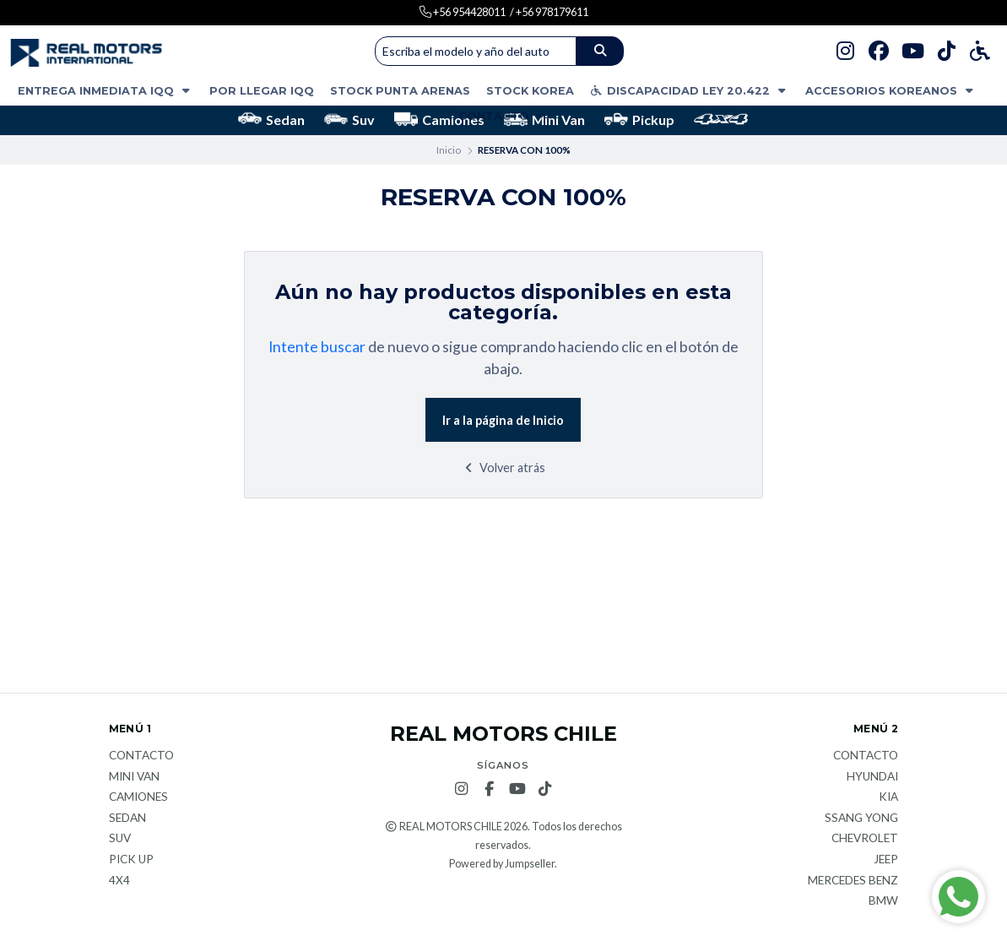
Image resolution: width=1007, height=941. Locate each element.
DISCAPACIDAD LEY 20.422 (689, 90)
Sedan (271, 120)
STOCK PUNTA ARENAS (400, 90)
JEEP (886, 860)
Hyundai (872, 777)
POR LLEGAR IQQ (261, 90)
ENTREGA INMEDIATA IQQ (105, 90)
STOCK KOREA (530, 90)
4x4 (119, 881)
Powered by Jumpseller (502, 863)
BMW (883, 901)
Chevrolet (864, 839)
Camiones (439, 120)
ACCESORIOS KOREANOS (891, 90)
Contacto (503, 116)
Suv (349, 120)
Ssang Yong (861, 818)
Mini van (134, 777)
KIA (888, 797)
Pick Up (131, 860)
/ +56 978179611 (549, 12)
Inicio (448, 149)
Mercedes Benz (853, 881)
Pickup (639, 120)
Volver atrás (503, 467)
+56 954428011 (468, 12)
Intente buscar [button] (316, 347)
